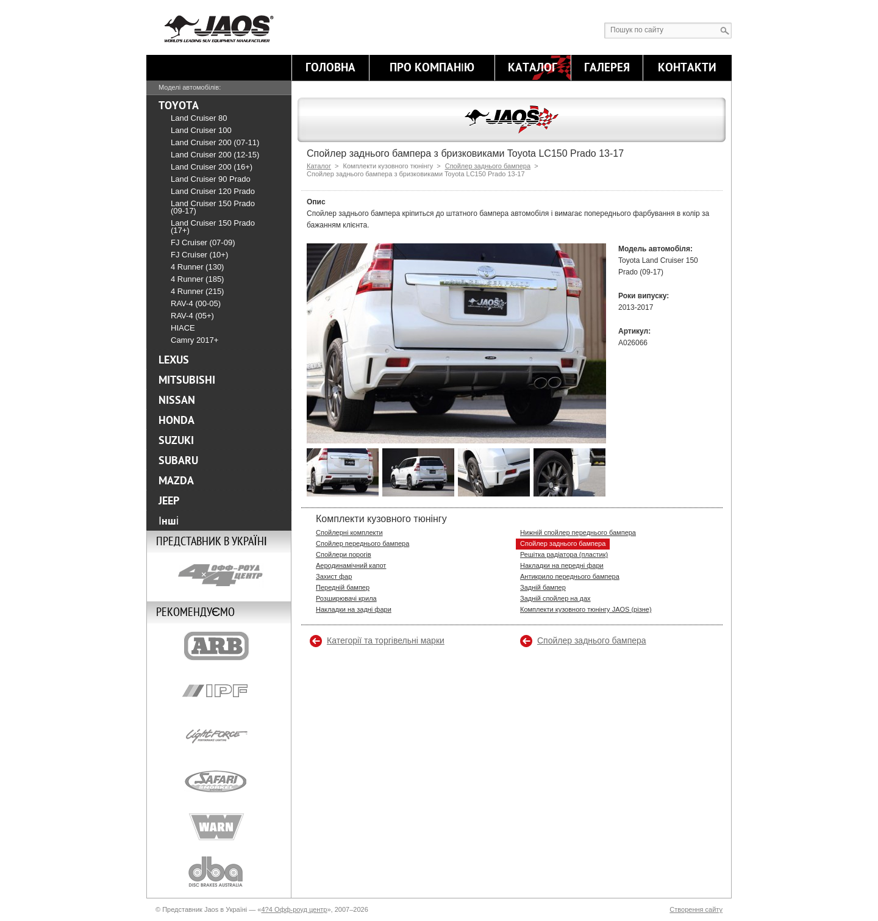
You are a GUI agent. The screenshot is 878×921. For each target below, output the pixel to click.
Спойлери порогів (343, 554)
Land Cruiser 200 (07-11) (215, 142)
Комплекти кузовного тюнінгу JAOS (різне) (586, 609)
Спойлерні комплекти (349, 532)
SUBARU (178, 460)
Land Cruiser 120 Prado (213, 191)
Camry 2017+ (194, 340)
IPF (219, 691)
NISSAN (177, 400)
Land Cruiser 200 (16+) (211, 166)
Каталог (532, 67)
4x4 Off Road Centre (219, 575)
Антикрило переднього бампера (569, 576)
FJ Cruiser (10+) (199, 254)
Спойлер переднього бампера (362, 543)
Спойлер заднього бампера (487, 166)
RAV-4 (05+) (192, 315)
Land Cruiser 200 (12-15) (215, 154)
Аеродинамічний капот (351, 565)
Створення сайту (696, 909)
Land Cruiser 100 (201, 130)
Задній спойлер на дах (555, 598)
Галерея (607, 67)
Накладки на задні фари (353, 609)
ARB (219, 646)
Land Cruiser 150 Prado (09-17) (213, 207)
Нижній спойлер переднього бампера (578, 532)
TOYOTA (179, 105)
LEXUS (174, 360)
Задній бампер (543, 587)
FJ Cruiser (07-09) (203, 242)
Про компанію (432, 67)
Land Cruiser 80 (199, 118)
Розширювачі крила (346, 598)
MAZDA (176, 481)
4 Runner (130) (197, 266)
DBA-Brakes (219, 871)
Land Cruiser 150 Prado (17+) (213, 226)
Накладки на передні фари (562, 565)
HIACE (183, 327)
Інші (169, 521)
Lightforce (219, 736)
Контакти (687, 67)
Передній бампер (342, 587)
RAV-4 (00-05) (196, 303)
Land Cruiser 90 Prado (211, 179)
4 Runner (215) (197, 291)
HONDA (177, 420)
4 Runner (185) (197, 279)
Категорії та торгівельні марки (385, 640)
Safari (219, 781)
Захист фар (334, 576)
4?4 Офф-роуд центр (294, 909)
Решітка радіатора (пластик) (564, 554)
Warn (219, 826)
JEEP (169, 501)
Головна (330, 67)
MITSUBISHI (187, 380)
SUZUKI (176, 440)
